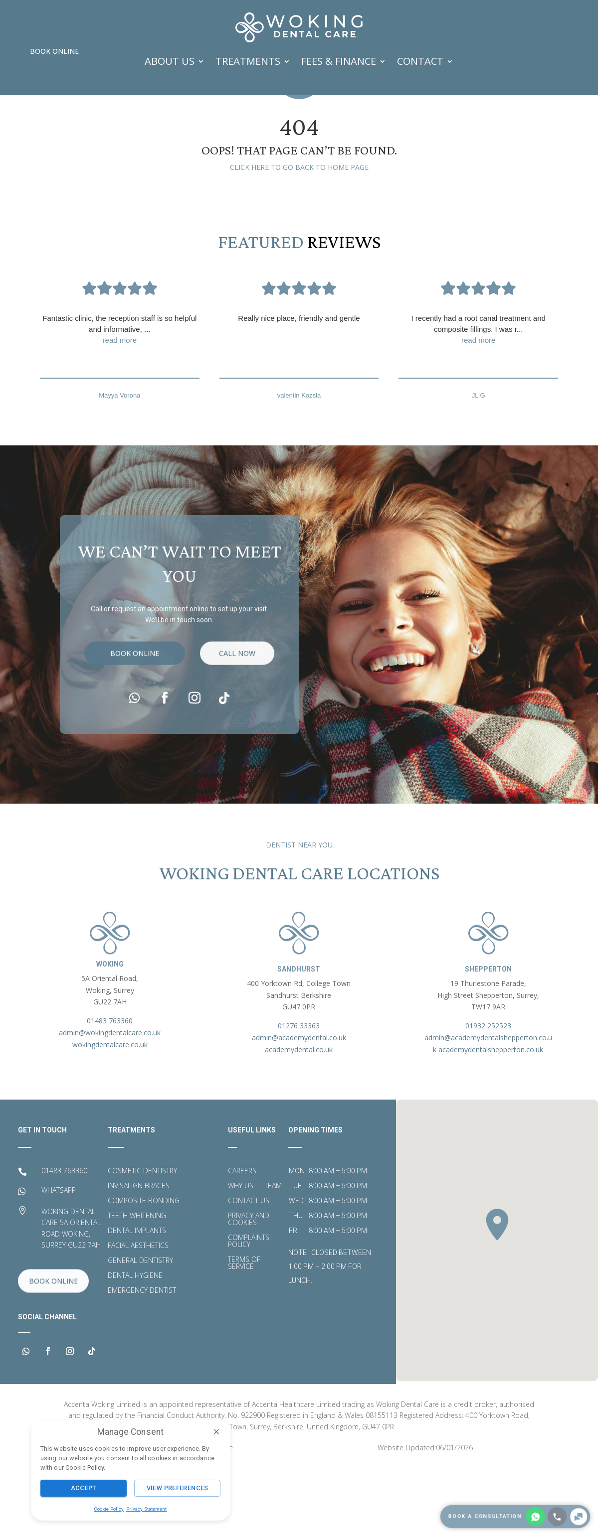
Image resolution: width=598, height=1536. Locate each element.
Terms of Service (244, 1331)
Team (273, 1254)
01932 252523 (488, 1093)
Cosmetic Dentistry (142, 1239)
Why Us (240, 1254)
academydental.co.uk (299, 1117)
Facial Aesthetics (138, 1314)
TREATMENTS (247, 61)
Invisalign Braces (139, 1254)
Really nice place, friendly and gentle (299, 385)
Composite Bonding (144, 1269)
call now (237, 745)
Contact (420, 61)
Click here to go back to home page (299, 235)
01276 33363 (299, 1093)
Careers (242, 1239)
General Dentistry (140, 1329)
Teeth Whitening (137, 1284)
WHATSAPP (58, 1257)
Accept (84, 1488)
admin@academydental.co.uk (299, 1105)
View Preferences (177, 1488)
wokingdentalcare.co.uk (110, 1112)
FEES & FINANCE (338, 61)
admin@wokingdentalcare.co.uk (110, 1100)
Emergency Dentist (142, 1359)
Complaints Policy (248, 1309)
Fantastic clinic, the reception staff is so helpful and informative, (119, 397)
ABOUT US (170, 61)
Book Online (54, 51)
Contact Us (248, 1269)
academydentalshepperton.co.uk (490, 1117)
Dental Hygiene (135, 1344)
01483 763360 (110, 1088)
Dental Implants (137, 1299)
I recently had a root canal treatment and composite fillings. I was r (478, 397)
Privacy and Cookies (248, 1287)
